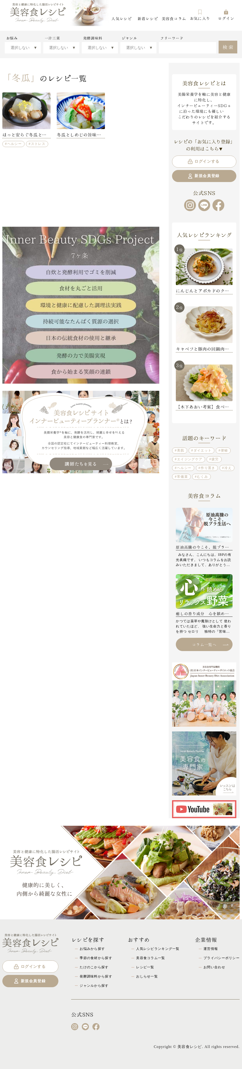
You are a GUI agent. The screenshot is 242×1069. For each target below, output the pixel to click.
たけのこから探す (94, 967)
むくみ (202, 476)
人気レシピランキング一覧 (157, 949)
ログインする (203, 161)
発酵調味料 (92, 38)
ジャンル (129, 38)
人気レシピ (121, 18)
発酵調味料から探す (96, 976)
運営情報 (210, 949)
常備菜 (182, 476)
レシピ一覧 (145, 967)
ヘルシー (14, 144)
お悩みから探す (92, 949)
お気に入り (200, 15)
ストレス (38, 144)
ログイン (226, 15)
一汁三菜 (52, 38)
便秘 (224, 450)
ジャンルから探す (94, 985)
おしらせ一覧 (147, 976)
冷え (228, 468)
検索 (229, 46)
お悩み (12, 38)
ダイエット (203, 450)
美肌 (180, 450)
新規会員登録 (203, 176)
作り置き (208, 468)
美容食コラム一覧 (150, 958)
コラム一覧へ (210, 644)
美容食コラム (174, 18)
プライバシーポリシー (221, 958)
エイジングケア (189, 459)
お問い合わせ (214, 967)
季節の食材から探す (96, 958)
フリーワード (171, 38)
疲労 (215, 459)
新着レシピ (148, 18)
